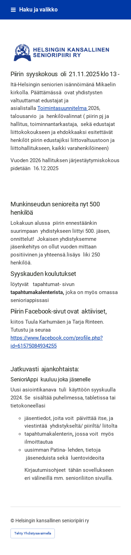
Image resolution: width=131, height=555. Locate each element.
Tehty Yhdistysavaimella (32, 533)
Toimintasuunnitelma (62, 108)
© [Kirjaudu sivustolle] (12, 520)
